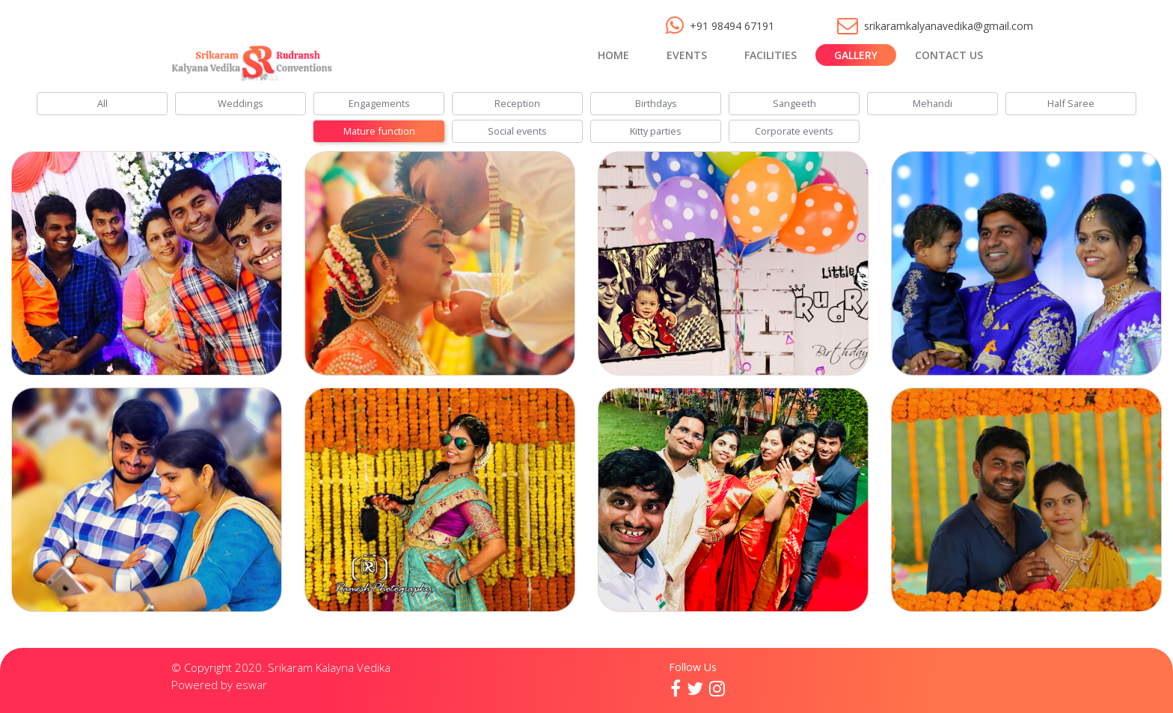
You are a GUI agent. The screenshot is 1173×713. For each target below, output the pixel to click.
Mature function (379, 131)
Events (687, 55)
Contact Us (949, 55)
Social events (517, 131)
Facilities (770, 55)
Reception (517, 103)
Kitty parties (656, 131)
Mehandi (932, 103)
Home (613, 55)
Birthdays (656, 103)
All (102, 103)
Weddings (240, 103)
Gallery (856, 55)
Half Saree (1070, 103)
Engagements (379, 103)
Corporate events (794, 131)
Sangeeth (794, 103)
